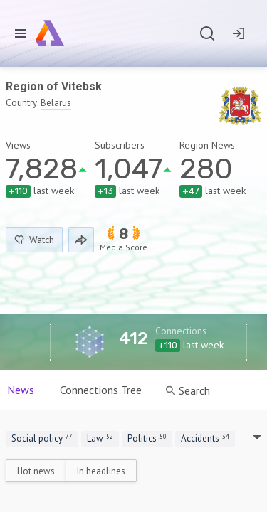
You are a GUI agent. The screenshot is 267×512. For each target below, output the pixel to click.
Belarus (56, 103)
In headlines (101, 471)
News (20, 390)
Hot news (36, 471)
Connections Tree (101, 390)
